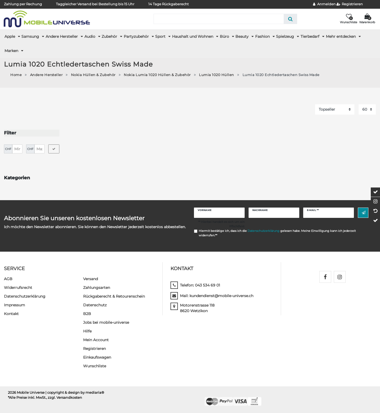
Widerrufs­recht (18, 287)
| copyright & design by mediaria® (74, 392)
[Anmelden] (324, 4)
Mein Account (96, 339)
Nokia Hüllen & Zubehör (93, 75)
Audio (90, 36)
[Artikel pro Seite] (367, 109)
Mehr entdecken (341, 36)
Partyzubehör (137, 36)
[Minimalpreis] (17, 148)
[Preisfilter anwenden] (53, 148)
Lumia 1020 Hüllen (216, 75)
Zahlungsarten (96, 287)
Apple (10, 36)
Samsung (30, 36)
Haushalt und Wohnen (193, 36)
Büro (225, 36)
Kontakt (11, 313)
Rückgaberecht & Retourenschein (114, 295)
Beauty (242, 36)
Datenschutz (95, 304)
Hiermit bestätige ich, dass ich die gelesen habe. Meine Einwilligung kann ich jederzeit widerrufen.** (277, 232)
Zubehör (110, 36)
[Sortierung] (335, 109)
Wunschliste (94, 365)
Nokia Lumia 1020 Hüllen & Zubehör (157, 75)
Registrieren (94, 348)
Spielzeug (285, 36)
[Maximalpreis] (39, 148)
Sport (161, 36)
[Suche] (290, 19)
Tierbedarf (310, 36)
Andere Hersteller (62, 36)
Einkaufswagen (97, 356)
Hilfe (87, 330)
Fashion (263, 36)
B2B (87, 313)
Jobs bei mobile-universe (106, 322)
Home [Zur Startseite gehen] (16, 75)
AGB (8, 278)
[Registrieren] (349, 4)
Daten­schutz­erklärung (24, 295)
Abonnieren (363, 212)
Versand (90, 278)
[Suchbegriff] (219, 19)
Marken (11, 50)
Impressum (14, 304)
